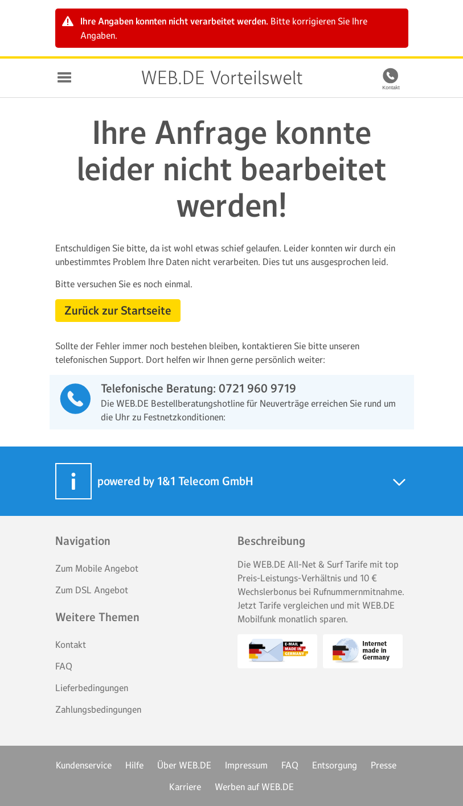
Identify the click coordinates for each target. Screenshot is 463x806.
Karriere (185, 786)
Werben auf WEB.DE (254, 786)
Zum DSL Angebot (91, 590)
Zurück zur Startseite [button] (117, 310)
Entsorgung (334, 765)
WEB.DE (117, 78)
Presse (383, 765)
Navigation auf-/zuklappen (64, 77)
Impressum (246, 765)
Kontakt (70, 644)
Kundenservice (84, 765)
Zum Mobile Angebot (96, 568)
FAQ (63, 666)
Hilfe (134, 765)
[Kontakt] (391, 76)
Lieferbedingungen (91, 687)
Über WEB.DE (184, 765)
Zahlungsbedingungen (98, 709)
